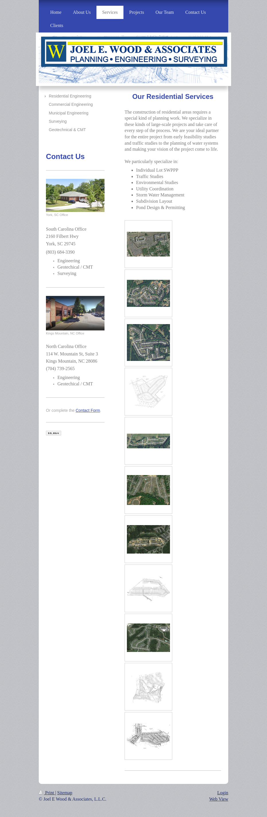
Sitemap (64, 792)
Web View (218, 799)
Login (222, 792)
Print (47, 792)
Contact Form (88, 410)
